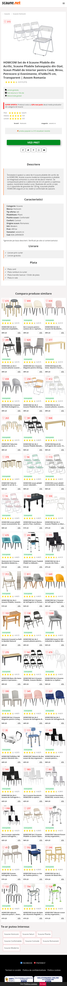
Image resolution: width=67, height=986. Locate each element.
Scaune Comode (32, 941)
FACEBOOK (26, 963)
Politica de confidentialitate (34, 970)
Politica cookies (54, 970)
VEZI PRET (33, 142)
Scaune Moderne (11, 948)
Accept (43, 984)
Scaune (7, 14)
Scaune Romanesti (51, 941)
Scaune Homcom (19, 14)
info (19, 333)
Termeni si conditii (13, 970)
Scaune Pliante (44, 934)
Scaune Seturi (28, 934)
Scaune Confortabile (13, 941)
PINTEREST (39, 963)
